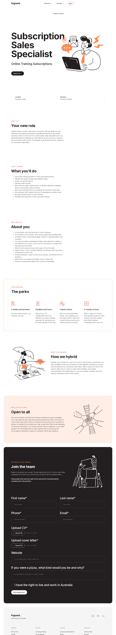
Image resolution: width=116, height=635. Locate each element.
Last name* (67, 498)
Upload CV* (19, 527)
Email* (64, 513)
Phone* (16, 513)
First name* (19, 498)
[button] (48, 3)
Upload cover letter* (24, 540)
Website (16, 552)
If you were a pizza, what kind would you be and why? (47, 567)
